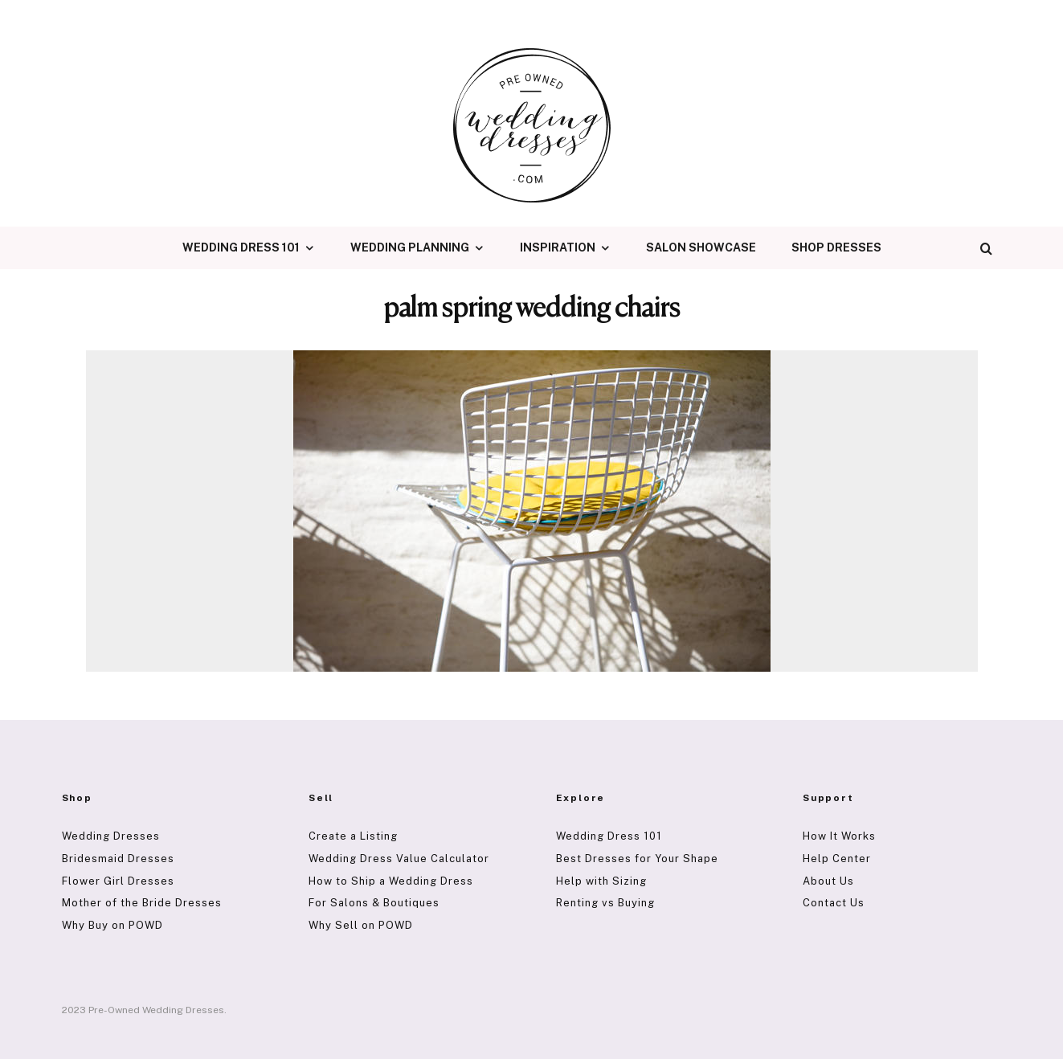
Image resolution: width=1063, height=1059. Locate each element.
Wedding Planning (409, 247)
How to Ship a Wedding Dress (391, 881)
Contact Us (834, 903)
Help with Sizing (601, 881)
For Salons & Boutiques (374, 903)
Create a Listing (353, 836)
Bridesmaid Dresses (118, 859)
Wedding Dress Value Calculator (399, 859)
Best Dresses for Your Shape (637, 859)
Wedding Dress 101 (241, 247)
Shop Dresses (836, 247)
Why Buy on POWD (112, 925)
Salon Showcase (701, 247)
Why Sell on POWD (361, 925)
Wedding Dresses (111, 836)
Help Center (837, 859)
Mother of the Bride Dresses (142, 903)
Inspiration (557, 247)
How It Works (839, 836)
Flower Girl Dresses (118, 881)
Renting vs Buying (605, 903)
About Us (828, 881)
